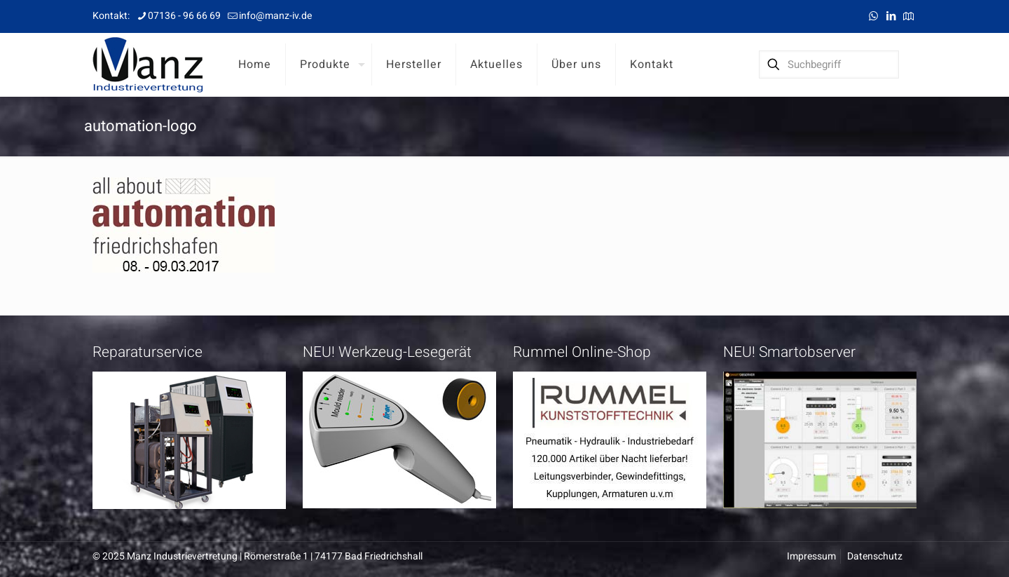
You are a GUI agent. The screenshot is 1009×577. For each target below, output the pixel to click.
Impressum (811, 556)
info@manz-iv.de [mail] (275, 15)
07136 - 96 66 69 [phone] (184, 15)
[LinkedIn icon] (891, 16)
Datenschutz (874, 556)
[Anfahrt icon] (908, 16)
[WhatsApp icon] (873, 16)
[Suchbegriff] (829, 64)
